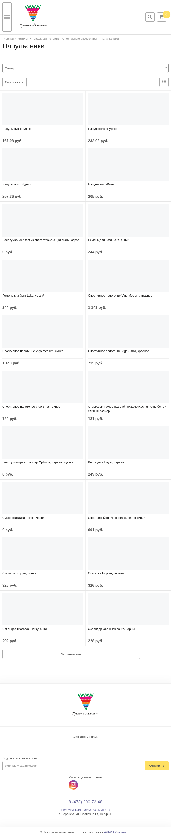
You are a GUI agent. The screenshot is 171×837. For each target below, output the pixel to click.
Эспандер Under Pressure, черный (112, 629)
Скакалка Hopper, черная (106, 573)
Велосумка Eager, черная (106, 462)
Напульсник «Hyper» (102, 129)
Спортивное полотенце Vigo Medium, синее (32, 351)
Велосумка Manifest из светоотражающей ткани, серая (40, 240)
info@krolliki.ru (71, 809)
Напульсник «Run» (101, 184)
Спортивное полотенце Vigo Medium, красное (120, 295)
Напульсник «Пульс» (17, 129)
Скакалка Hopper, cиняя (19, 573)
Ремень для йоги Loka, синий (108, 240)
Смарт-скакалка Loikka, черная (24, 517)
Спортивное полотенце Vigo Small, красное (118, 351)
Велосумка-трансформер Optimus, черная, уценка (37, 462)
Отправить (156, 765)
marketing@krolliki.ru (96, 809)
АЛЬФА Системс (115, 832)
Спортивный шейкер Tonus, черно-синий (116, 517)
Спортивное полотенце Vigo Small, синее (31, 406)
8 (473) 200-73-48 (85, 802)
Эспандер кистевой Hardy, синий (25, 629)
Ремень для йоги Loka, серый (23, 295)
